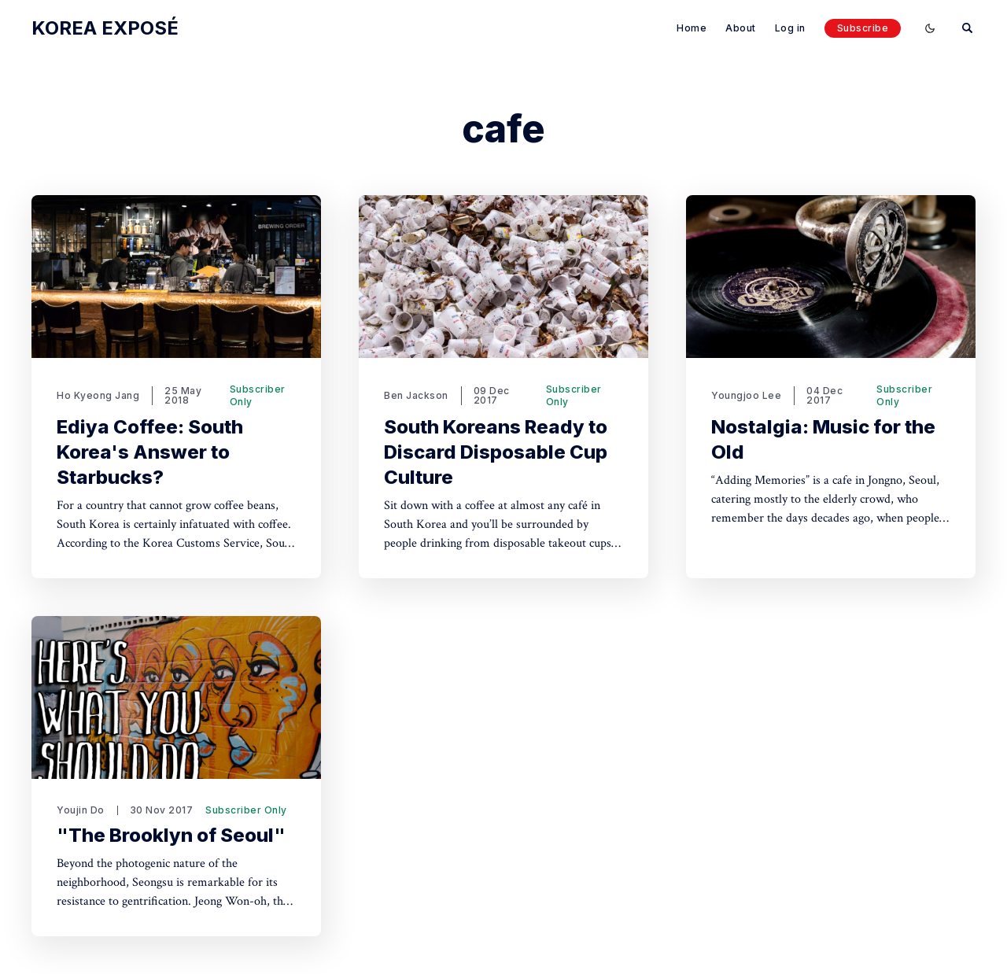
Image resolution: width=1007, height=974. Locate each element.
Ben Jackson (416, 395)
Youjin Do (81, 810)
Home (691, 28)
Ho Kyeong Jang (98, 395)
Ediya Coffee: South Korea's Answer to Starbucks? (150, 452)
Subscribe (863, 28)
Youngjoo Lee (746, 395)
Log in (790, 28)
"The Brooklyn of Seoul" (171, 835)
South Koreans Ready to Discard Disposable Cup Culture (495, 452)
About (740, 28)
